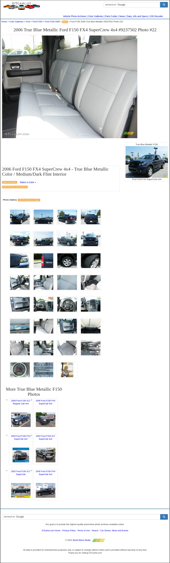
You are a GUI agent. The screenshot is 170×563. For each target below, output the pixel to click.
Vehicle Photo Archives (74, 16)
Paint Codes (111, 16)
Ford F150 (37, 21)
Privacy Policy (69, 530)
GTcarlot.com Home (51, 530)
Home (4, 21)
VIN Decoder (156, 16)
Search (95, 530)
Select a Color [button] (28, 182)
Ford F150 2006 (52, 21)
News (122, 16)
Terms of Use (83, 530)
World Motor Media (82, 540)
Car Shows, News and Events (114, 530)
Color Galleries (95, 16)
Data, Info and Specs (137, 16)
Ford (28, 21)
